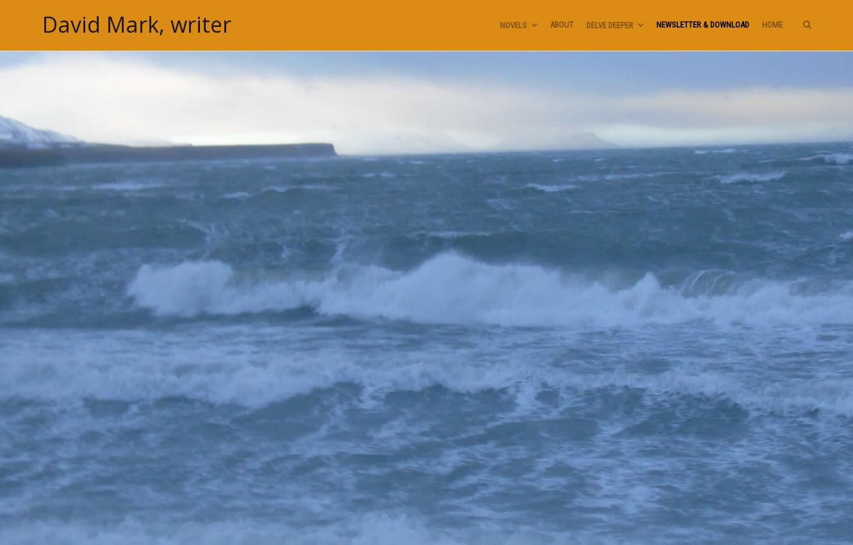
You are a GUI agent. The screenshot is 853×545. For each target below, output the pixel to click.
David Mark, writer (136, 25)
